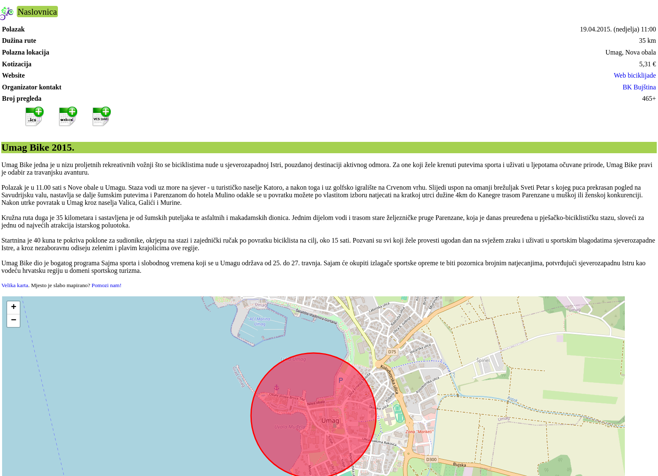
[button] (13, 307)
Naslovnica (37, 11)
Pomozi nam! (106, 285)
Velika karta (14, 285)
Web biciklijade (635, 75)
